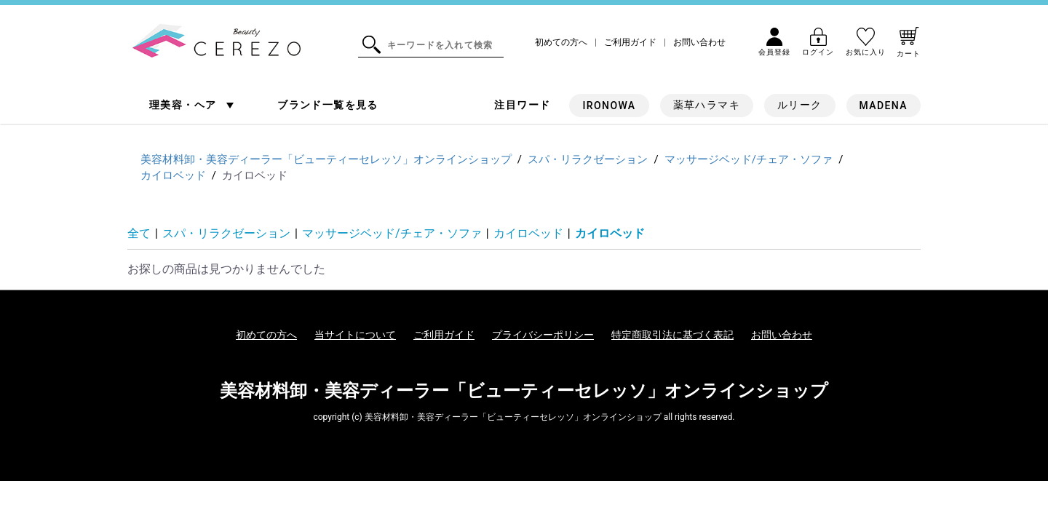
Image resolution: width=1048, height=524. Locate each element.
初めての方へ (561, 43)
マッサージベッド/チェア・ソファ (392, 233)
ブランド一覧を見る (327, 105)
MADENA (884, 105)
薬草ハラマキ (706, 105)
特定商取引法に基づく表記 (672, 335)
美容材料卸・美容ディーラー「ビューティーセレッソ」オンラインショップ (524, 391)
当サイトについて (355, 335)
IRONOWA (608, 105)
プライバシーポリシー (543, 335)
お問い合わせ (699, 43)
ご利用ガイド (630, 43)
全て (139, 233)
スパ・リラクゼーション (226, 233)
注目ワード (522, 105)
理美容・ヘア (184, 105)
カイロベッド (528, 233)
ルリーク (799, 105)
